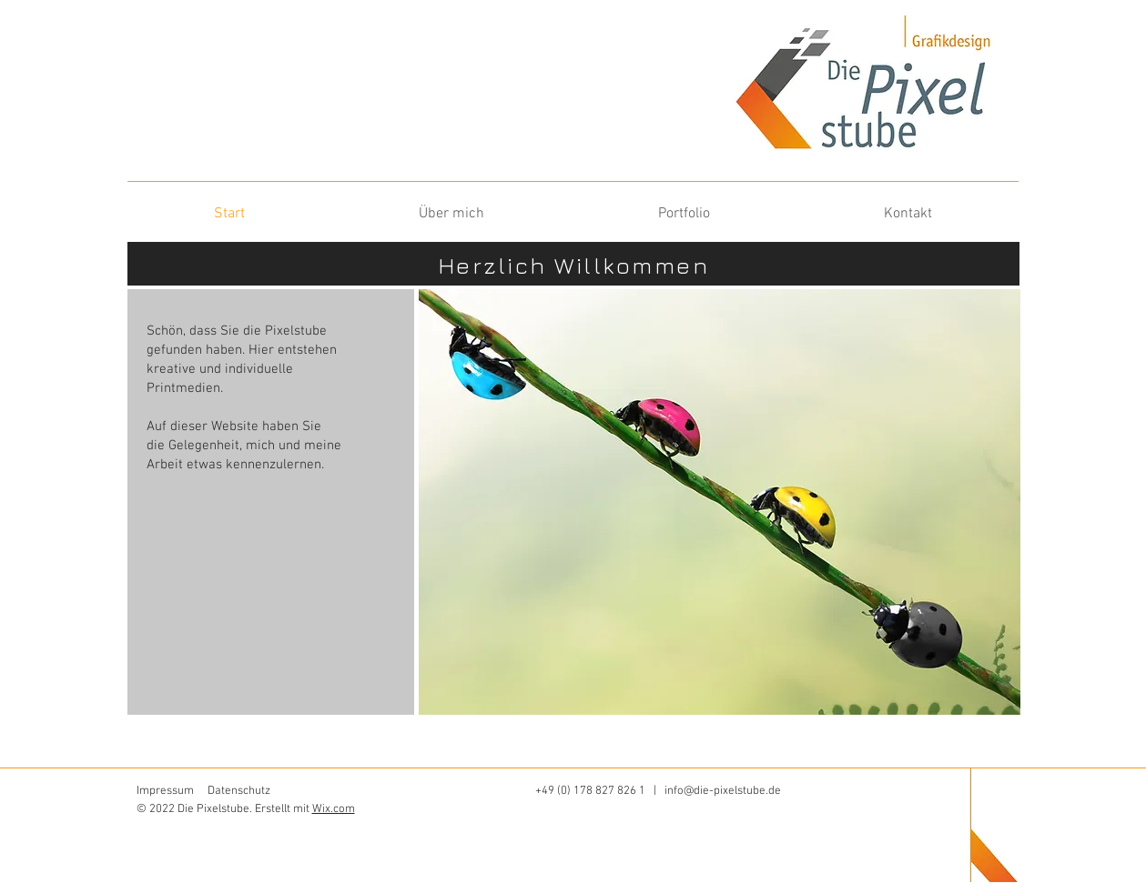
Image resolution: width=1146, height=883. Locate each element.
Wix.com (333, 809)
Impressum (165, 791)
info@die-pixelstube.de (722, 791)
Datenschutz (239, 791)
